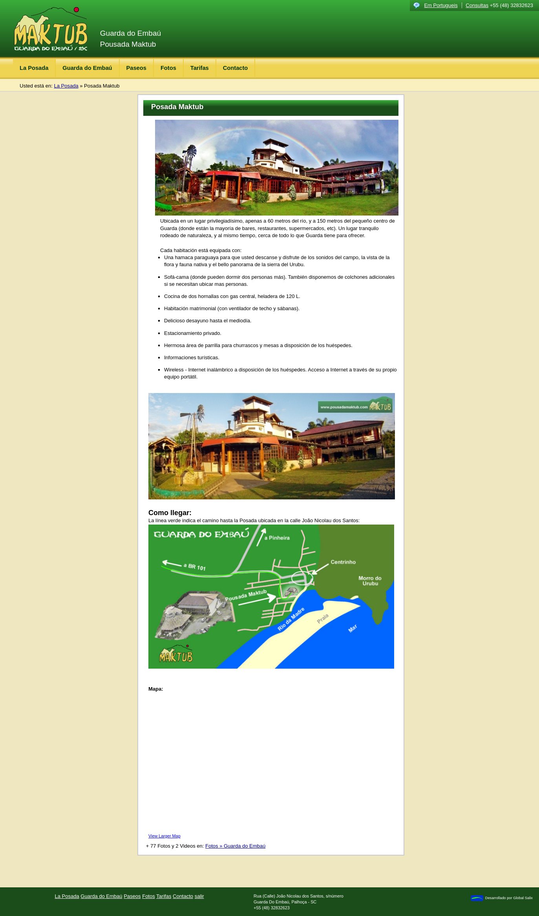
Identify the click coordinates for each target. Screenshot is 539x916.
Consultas (477, 5)
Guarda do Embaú (87, 68)
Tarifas (199, 68)
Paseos (136, 68)
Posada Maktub (101, 86)
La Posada (34, 68)
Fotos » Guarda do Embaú (235, 846)
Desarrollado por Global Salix (501, 898)
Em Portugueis (440, 5)
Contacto (235, 68)
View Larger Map (164, 836)
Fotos (168, 68)
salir (199, 896)
